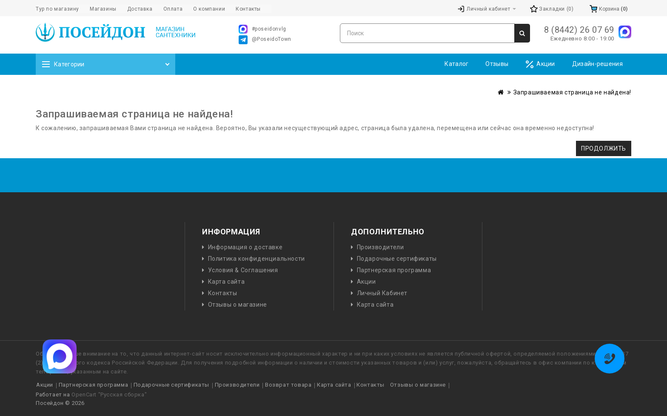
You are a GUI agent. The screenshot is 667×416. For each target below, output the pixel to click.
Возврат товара (288, 385)
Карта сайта (226, 281)
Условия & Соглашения (243, 270)
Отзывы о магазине (237, 304)
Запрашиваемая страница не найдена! (572, 92)
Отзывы (496, 63)
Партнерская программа (394, 270)
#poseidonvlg (262, 29)
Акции (540, 64)
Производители (380, 247)
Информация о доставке (245, 247)
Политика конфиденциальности (256, 258)
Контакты (222, 293)
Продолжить (603, 148)
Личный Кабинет (382, 293)
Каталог (456, 63)
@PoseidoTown (265, 39)
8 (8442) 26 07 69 (579, 30)
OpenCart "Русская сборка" (109, 394)
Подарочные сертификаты (397, 258)
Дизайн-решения (597, 63)
